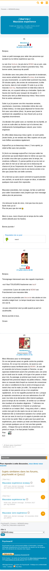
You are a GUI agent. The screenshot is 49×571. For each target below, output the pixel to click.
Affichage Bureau (7, 564)
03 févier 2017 (30, 503)
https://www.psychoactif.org (37, 558)
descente (27, 297)
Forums (3, 9)
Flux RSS (17, 567)
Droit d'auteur (6, 558)
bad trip (12, 88)
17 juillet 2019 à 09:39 (24, 270)
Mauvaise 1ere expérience (14, 513)
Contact (9, 567)
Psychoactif (5, 523)
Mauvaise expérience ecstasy (16, 483)
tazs (34, 284)
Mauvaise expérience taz (13, 499)
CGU (4, 567)
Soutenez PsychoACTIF (15, 555)
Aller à (23, 532)
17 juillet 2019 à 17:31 (24, 355)
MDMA (31, 64)
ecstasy (32, 77)
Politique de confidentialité (38, 564)
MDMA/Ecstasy (14, 9)
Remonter (5, 458)
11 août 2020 (29, 486)
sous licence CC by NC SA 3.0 (14, 560)
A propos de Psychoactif (21, 564)
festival (14, 64)
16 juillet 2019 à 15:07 (24, 47)
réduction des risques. (24, 549)
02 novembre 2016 (31, 516)
